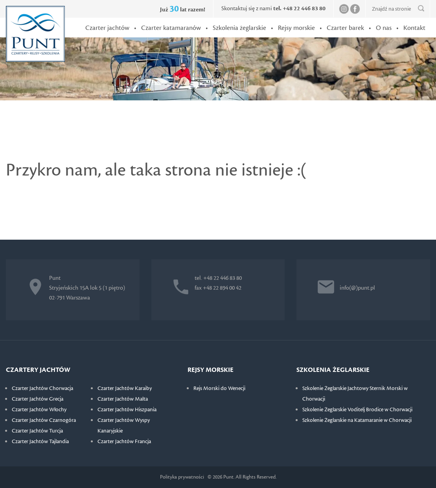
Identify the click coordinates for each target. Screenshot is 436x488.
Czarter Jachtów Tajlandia (40, 441)
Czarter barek (345, 28)
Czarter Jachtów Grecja (37, 399)
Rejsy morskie (296, 28)
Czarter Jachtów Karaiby (125, 388)
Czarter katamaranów (171, 28)
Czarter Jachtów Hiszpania (127, 409)
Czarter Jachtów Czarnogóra (44, 420)
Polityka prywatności (182, 477)
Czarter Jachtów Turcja (37, 430)
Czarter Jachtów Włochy (39, 409)
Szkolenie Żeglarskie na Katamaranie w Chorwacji (357, 420)
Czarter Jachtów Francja (124, 441)
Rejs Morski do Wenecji (219, 388)
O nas (384, 28)
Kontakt (414, 28)
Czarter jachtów (107, 28)
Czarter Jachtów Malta (123, 399)
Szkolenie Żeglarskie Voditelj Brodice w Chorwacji (357, 409)
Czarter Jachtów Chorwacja (42, 388)
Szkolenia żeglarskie (239, 28)
